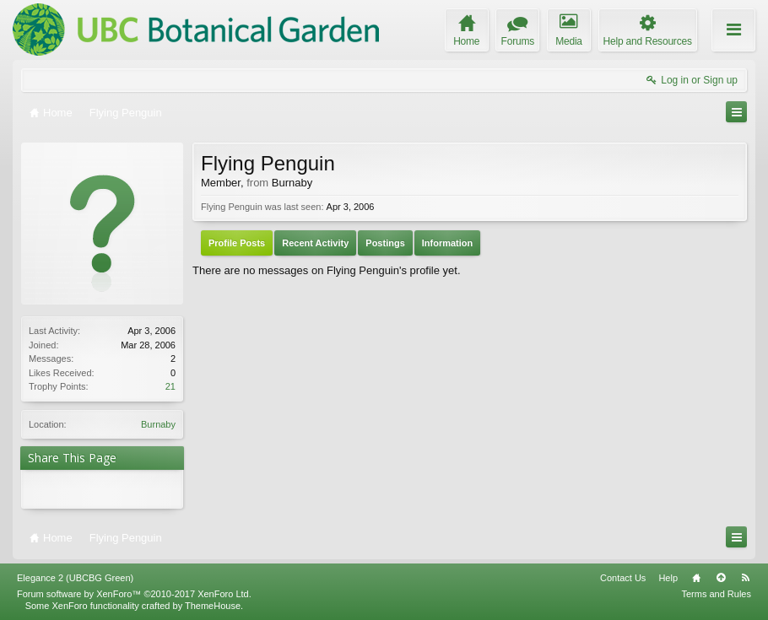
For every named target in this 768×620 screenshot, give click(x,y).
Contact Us (623, 578)
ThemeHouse (213, 606)
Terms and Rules (716, 594)
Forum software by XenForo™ (134, 594)
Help (668, 578)
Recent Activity (315, 243)
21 (170, 386)
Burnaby (158, 424)
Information (447, 243)
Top (721, 578)
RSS (745, 578)
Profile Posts (236, 243)
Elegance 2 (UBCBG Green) (75, 578)
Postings (384, 243)
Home (696, 578)
